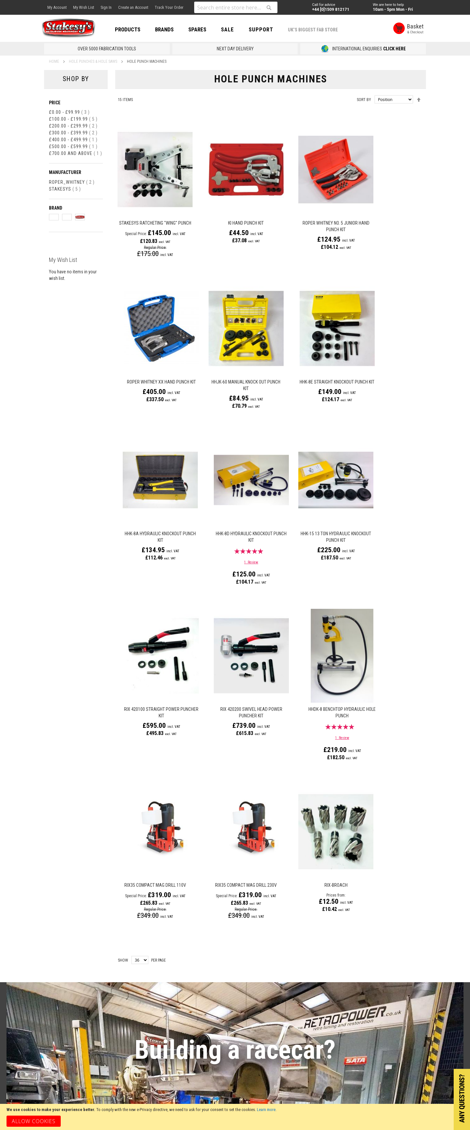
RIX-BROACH (307, 706)
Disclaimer (98, 1005)
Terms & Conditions (107, 993)
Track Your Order (169, 7)
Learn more (266, 1109)
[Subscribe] (398, 957)
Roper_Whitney (72, 182)
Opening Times (164, 980)
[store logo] (73, 29)
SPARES (204, 29)
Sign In (106, 7)
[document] (235, 1117)
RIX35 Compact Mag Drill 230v (229, 706)
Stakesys (65, 189)
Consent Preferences (109, 1042)
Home (54, 61)
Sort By (364, 99)
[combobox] (235, 7)
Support (267, 29)
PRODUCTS (134, 29)
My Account (57, 7)
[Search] (269, 7)
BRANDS (171, 29)
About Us (53, 968)
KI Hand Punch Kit (229, 213)
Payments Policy (104, 1017)
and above (75, 153)
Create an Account (133, 7)
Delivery (96, 968)
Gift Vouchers (57, 980)
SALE (234, 29)
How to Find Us (164, 993)
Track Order (99, 1030)
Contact (156, 968)
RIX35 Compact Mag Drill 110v (151, 706)
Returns (95, 980)
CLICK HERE (394, 48)
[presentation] (347, 976)
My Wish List (83, 7)
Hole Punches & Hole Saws (93, 61)
